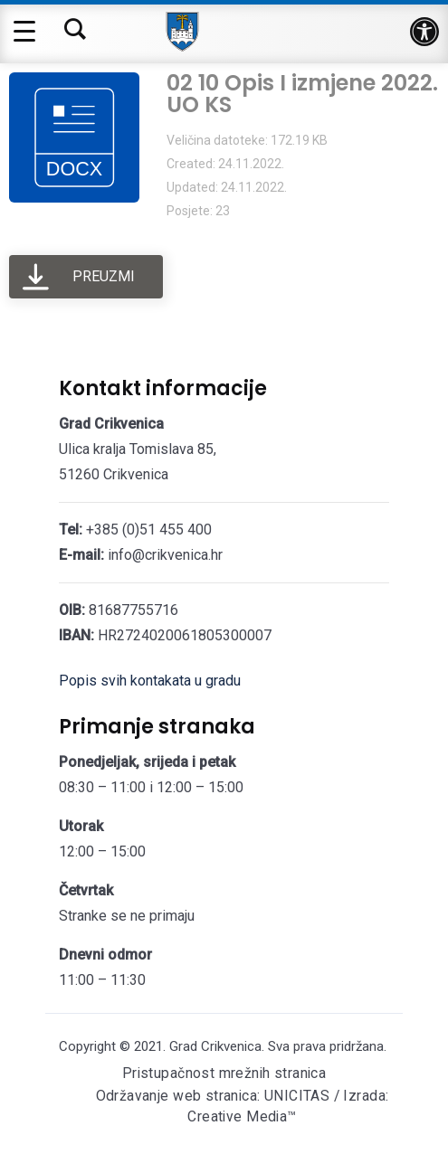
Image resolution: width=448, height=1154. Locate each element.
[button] (424, 31)
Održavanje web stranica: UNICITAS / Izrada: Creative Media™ (243, 1109)
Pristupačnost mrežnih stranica (223, 1074)
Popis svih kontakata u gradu (150, 680)
